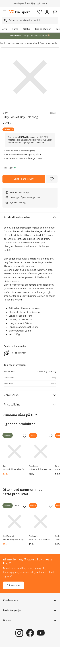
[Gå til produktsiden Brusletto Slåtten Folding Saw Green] (41, 451)
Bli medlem (13, 585)
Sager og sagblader (49, 43)
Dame (15, 29)
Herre (4, 29)
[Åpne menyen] (4, 12)
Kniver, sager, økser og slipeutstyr (21, 43)
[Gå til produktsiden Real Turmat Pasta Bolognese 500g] (14, 521)
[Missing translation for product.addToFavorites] (52, 179)
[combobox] (30, 20)
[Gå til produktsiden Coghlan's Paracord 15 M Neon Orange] (41, 521)
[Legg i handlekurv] (23, 179)
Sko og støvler (43, 29)
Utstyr (26, 29)
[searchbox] (33, 20)
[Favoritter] (39, 11)
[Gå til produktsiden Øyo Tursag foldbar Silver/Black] (14, 451)
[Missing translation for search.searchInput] (5, 20)
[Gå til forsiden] (19, 12)
